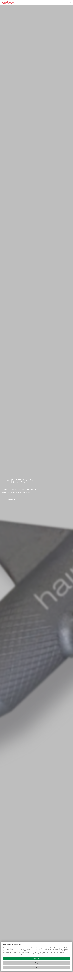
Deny (36, 963)
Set (36, 967)
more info (11, 499)
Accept (36, 958)
